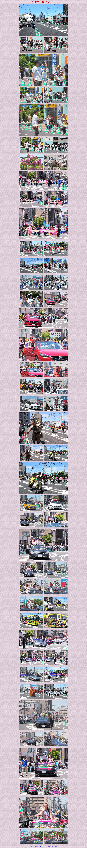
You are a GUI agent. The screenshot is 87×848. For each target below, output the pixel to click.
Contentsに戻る (37, 846)
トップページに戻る (48, 846)
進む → (57, 846)
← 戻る (30, 846)
